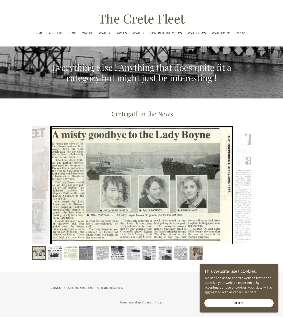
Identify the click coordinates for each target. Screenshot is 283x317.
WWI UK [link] (87, 33)
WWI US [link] (122, 33)
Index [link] (159, 302)
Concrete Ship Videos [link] (166, 33)
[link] (141, 22)
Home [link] (38, 33)
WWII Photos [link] (221, 33)
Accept (238, 303)
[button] (243, 33)
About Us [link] (55, 33)
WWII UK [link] (104, 33)
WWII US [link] (138, 33)
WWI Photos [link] (197, 33)
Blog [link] (72, 33)
